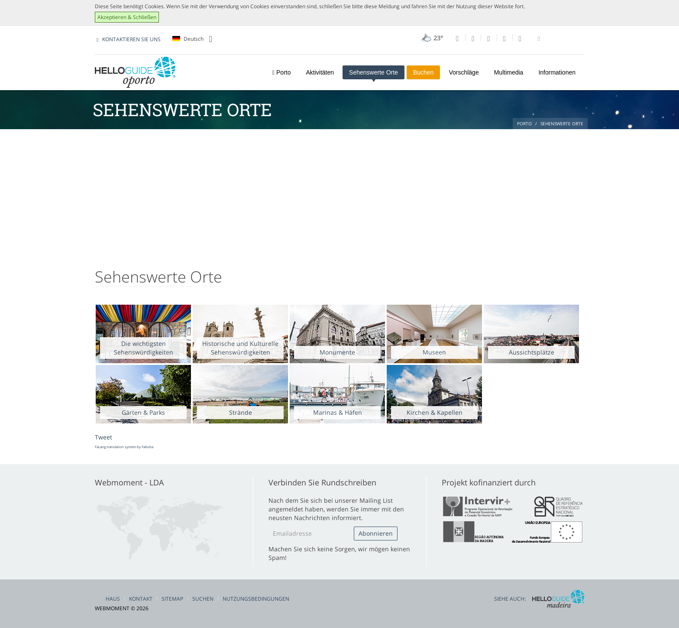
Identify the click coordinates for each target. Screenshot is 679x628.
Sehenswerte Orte (373, 72)
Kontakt (140, 598)
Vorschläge (464, 72)
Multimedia (509, 72)
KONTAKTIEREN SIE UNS (131, 39)
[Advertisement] (339, 194)
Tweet (103, 437)
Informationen (557, 72)
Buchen (423, 72)
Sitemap (172, 598)
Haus (113, 598)
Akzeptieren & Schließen (126, 17)
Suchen (202, 598)
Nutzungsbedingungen (256, 598)
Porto (281, 72)
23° (431, 38)
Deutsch (192, 39)
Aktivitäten (320, 72)
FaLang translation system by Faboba (124, 446)
